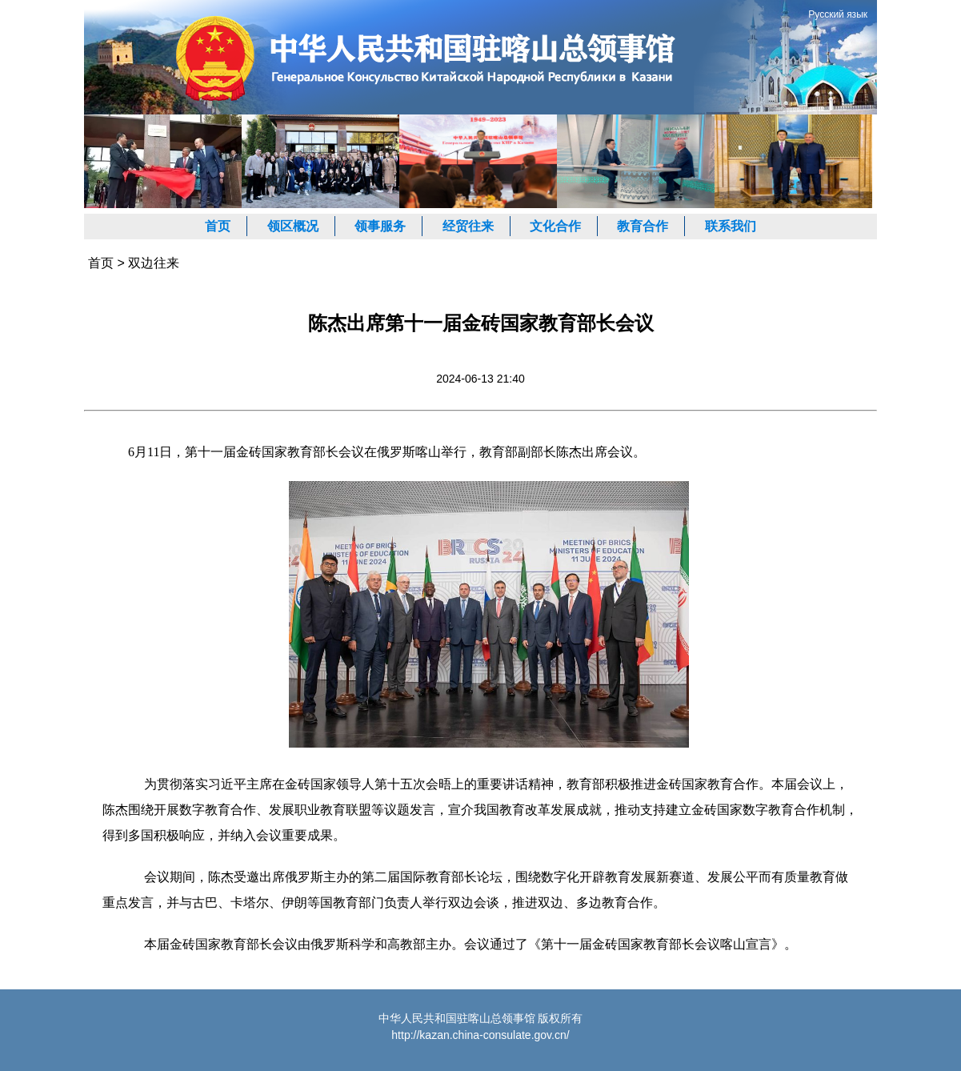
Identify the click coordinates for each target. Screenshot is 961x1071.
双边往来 (153, 263)
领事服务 (380, 226)
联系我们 (730, 226)
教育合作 (642, 226)
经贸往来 (468, 226)
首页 (217, 226)
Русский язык (837, 14)
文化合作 (555, 226)
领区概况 (292, 226)
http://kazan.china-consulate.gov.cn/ (480, 1035)
